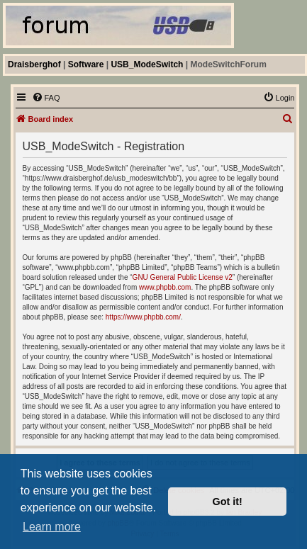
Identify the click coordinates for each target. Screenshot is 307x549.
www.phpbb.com (165, 287)
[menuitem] (46, 97)
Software (86, 64)
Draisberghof (34, 64)
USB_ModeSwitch (147, 64)
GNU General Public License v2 (183, 277)
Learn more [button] (52, 527)
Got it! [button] (227, 501)
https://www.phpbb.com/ (143, 317)
